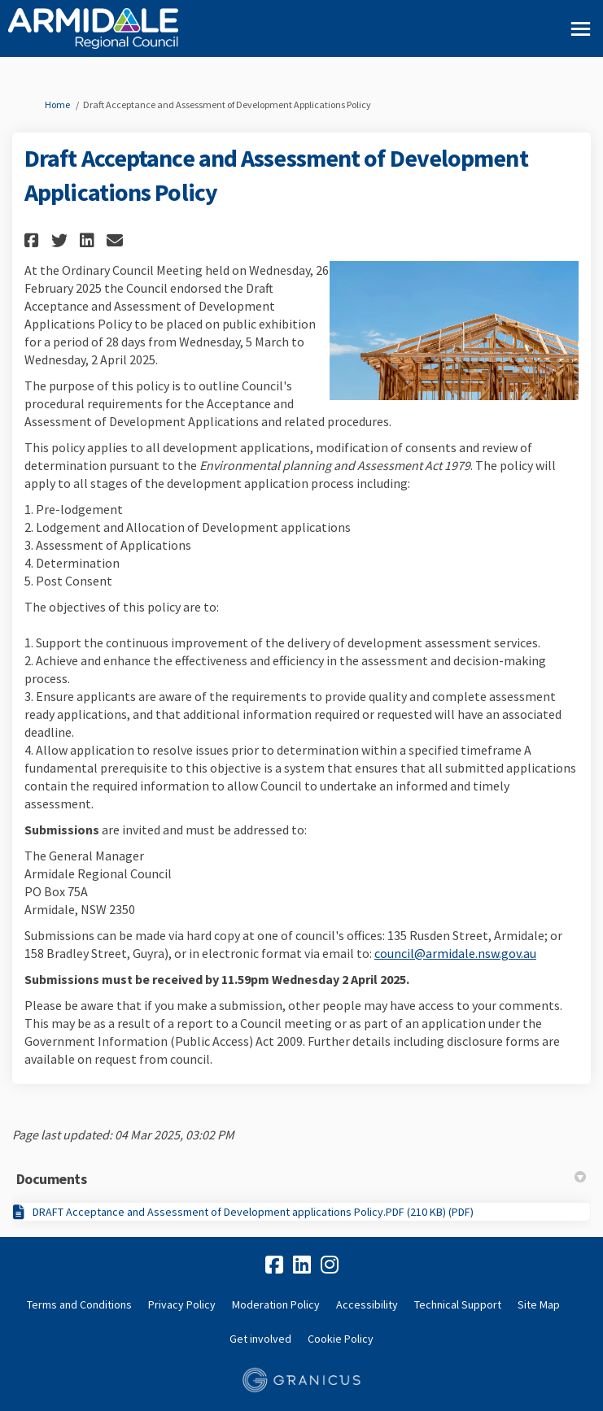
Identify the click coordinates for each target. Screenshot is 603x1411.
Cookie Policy (341, 1338)
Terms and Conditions (79, 1304)
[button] (33, 240)
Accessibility (367, 1304)
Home (57, 104)
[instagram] (329, 1265)
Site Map (539, 1304)
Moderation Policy (276, 1304)
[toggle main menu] (580, 29)
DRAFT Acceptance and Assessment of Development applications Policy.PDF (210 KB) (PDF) (253, 1211)
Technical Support (457, 1304)
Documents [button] (301, 1178)
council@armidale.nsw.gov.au (455, 953)
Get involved (260, 1338)
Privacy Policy (182, 1304)
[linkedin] (302, 1265)
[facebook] (274, 1265)
